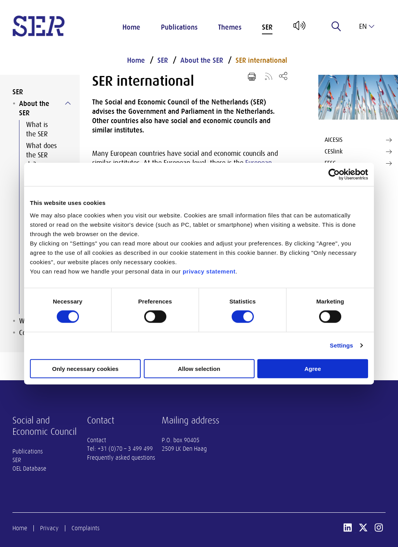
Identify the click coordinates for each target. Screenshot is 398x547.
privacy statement (209, 271)
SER (267, 27)
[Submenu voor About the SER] (67, 103)
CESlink (358, 151)
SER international (261, 60)
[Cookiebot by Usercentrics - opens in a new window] (334, 174)
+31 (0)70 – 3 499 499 (125, 448)
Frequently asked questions (121, 457)
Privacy (49, 528)
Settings (341, 345)
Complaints (86, 528)
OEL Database (29, 468)
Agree (312, 368)
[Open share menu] (283, 76)
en (366, 26)
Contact (96, 440)
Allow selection (199, 368)
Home (131, 27)
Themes (229, 27)
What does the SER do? (41, 155)
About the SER (34, 108)
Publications (179, 27)
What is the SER (37, 129)
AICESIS (358, 140)
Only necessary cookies (85, 368)
